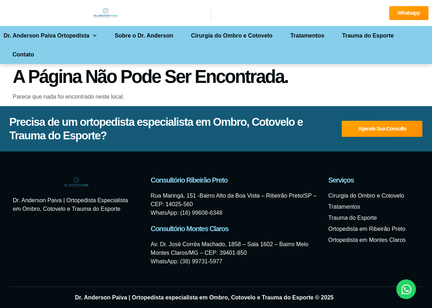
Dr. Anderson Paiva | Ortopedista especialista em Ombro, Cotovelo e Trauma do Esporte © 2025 (204, 297)
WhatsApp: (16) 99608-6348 (186, 213)
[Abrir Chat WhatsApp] (406, 289)
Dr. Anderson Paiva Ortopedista (50, 35)
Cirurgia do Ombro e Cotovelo (231, 36)
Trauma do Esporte (368, 36)
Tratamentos (307, 36)
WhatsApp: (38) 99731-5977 (186, 261)
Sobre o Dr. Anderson (144, 36)
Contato (23, 54)
